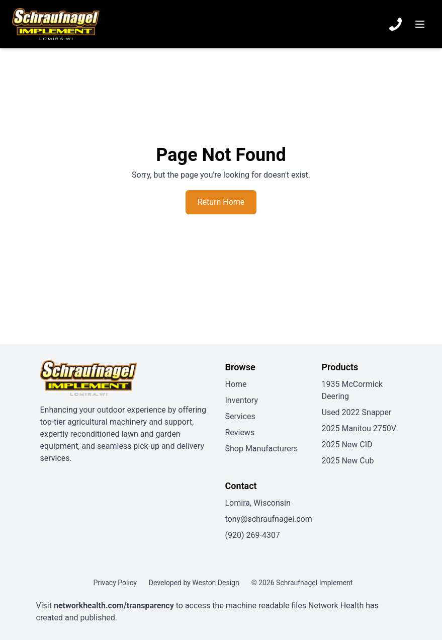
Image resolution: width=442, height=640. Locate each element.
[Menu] (420, 24)
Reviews (240, 432)
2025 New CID (347, 444)
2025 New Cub (348, 460)
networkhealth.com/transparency (114, 605)
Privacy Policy (115, 583)
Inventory (241, 400)
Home (236, 384)
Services (240, 416)
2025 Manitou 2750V (359, 428)
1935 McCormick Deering (352, 390)
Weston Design (215, 583)
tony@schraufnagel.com (268, 519)
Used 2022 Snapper (357, 412)
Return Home (221, 202)
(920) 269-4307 (252, 535)
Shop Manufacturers (261, 448)
